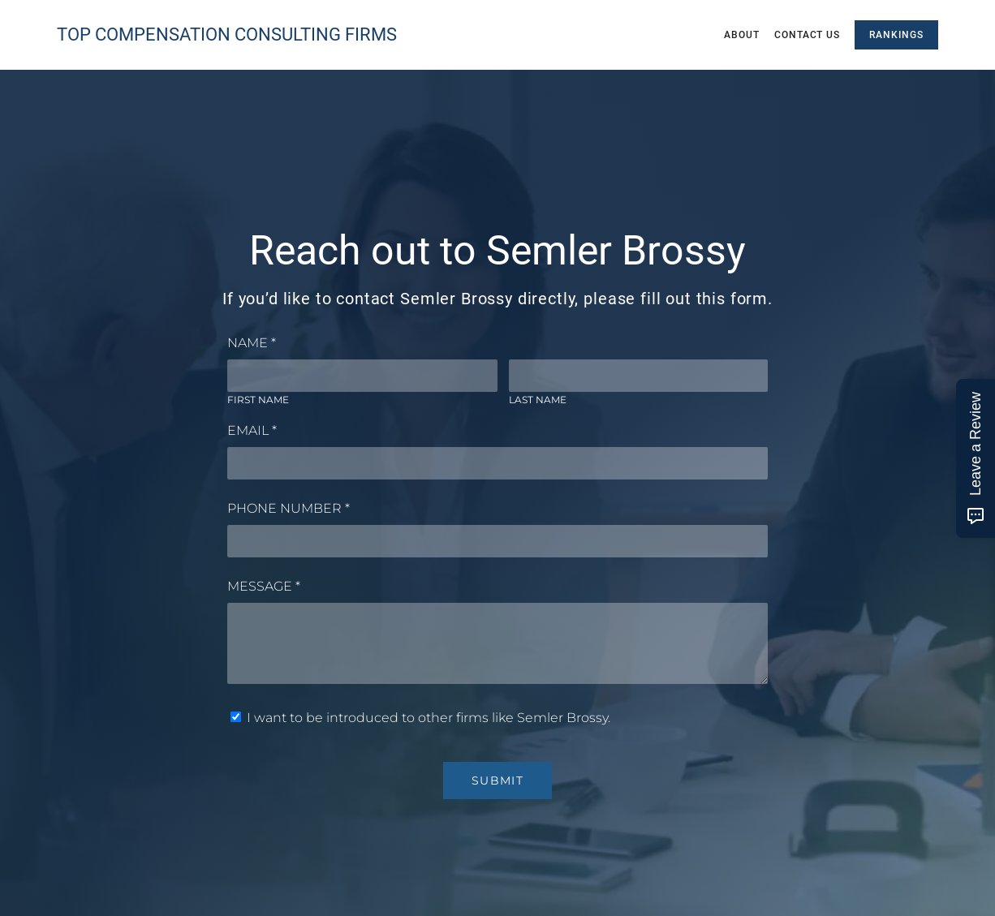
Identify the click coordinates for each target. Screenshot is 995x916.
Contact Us (807, 35)
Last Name (537, 399)
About (742, 35)
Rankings (896, 35)
